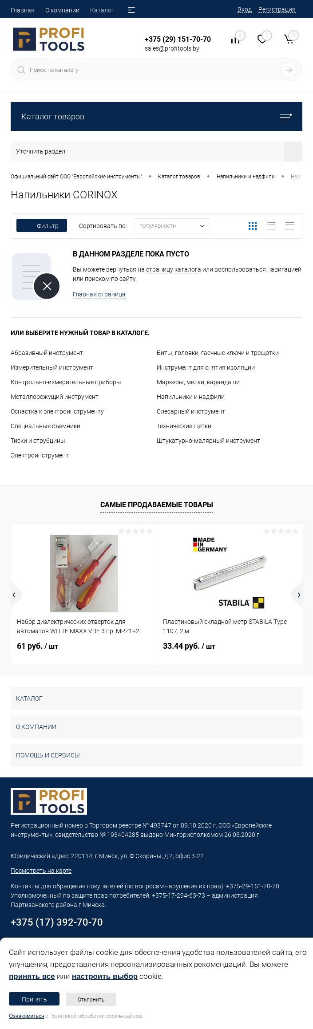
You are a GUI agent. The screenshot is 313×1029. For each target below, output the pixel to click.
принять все (32, 976)
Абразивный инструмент (47, 352)
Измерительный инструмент (52, 367)
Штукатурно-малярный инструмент (208, 440)
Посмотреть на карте (41, 870)
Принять (34, 999)
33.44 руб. (189, 646)
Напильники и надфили (191, 396)
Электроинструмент (40, 455)
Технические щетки (184, 426)
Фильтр (42, 225)
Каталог (102, 10)
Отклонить (91, 1000)
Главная (23, 10)
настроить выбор (105, 976)
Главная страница (99, 294)
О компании (62, 10)
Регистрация (277, 9)
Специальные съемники (45, 426)
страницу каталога (173, 269)
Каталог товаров (156, 116)
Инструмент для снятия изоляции (206, 367)
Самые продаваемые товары (156, 505)
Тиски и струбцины (38, 440)
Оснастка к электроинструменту (57, 411)
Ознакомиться (26, 1016)
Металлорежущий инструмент (55, 396)
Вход (245, 9)
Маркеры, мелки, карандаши (198, 382)
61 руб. (37, 646)
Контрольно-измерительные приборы (66, 382)
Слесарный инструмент (191, 411)
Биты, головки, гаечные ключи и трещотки (218, 352)
